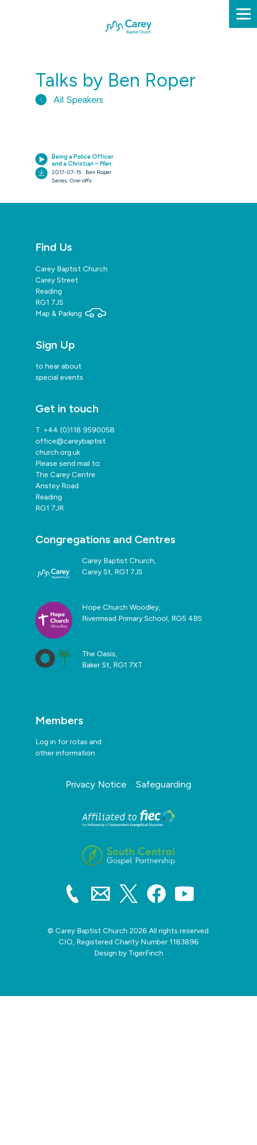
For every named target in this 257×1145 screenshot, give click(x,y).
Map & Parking (70, 313)
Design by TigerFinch (128, 953)
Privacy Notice (96, 784)
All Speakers (69, 99)
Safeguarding (163, 784)
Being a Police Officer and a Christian (83, 160)
